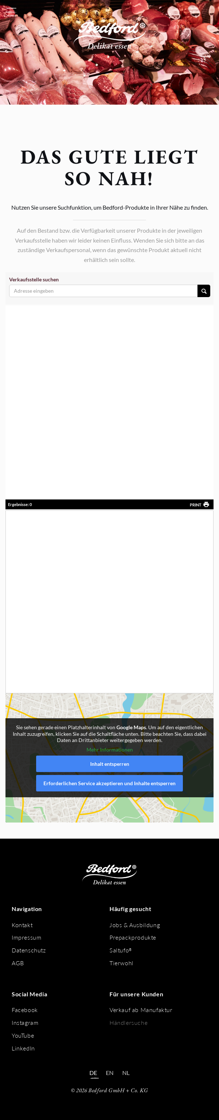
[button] (11, 12)
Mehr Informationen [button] (110, 749)
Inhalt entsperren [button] (109, 764)
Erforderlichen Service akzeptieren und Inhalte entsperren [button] (109, 783)
